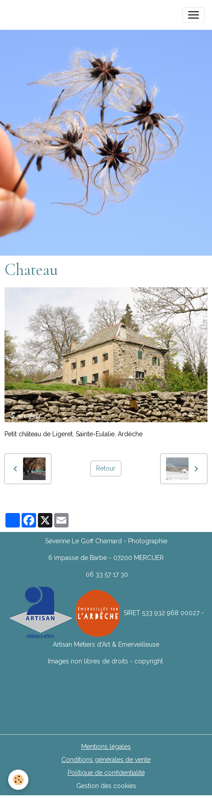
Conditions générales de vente (106, 759)
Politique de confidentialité (106, 772)
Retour (105, 468)
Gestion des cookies (106, 785)
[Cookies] (18, 780)
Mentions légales (106, 746)
